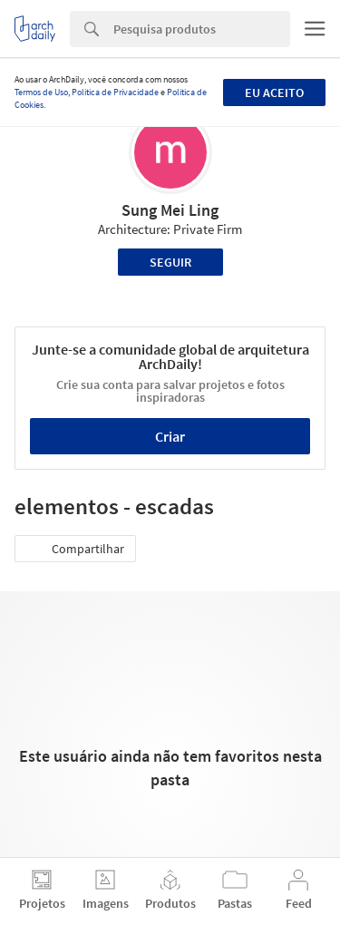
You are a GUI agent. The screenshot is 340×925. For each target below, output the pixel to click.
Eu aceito (274, 92)
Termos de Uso (41, 92)
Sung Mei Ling (170, 210)
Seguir (170, 262)
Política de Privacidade (115, 92)
